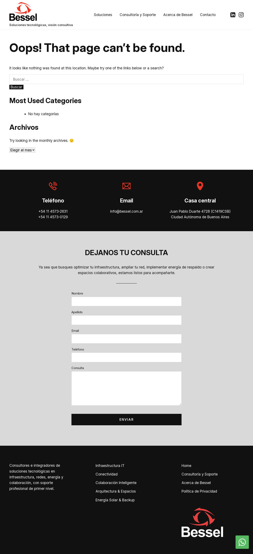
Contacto (208, 14)
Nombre (77, 293)
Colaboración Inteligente (116, 482)
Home (186, 465)
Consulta (77, 368)
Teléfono (77, 349)
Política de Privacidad (199, 491)
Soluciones (103, 14)
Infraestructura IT (110, 465)
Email (75, 331)
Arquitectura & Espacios (116, 491)
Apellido (77, 312)
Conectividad (107, 474)
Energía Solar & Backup (115, 500)
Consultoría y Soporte (138, 14)
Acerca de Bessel (178, 14)
